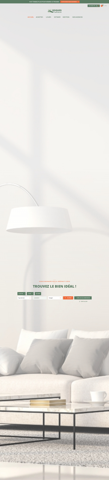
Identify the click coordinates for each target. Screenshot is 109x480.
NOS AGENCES (77, 17)
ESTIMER (57, 17)
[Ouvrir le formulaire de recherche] (68, 297)
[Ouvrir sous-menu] (43, 17)
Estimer (39, 293)
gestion (66, 17)
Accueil (31, 17)
